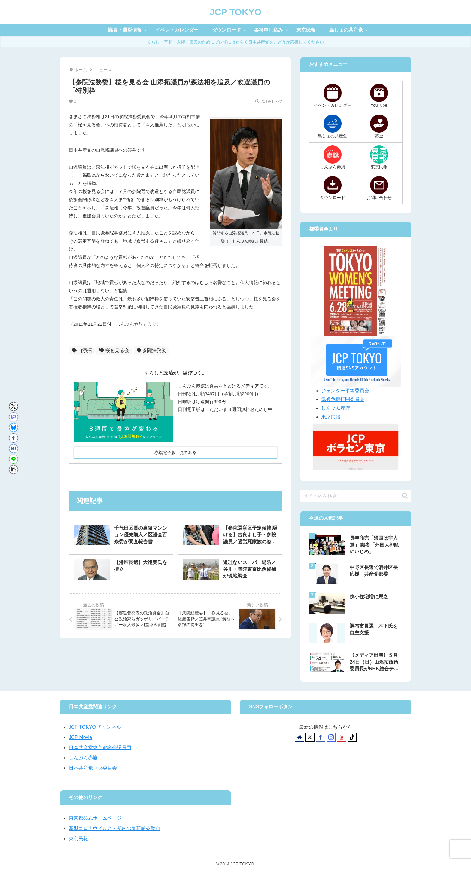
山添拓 (82, 350)
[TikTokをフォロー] (352, 737)
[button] (13, 469)
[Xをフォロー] (310, 737)
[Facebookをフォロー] (320, 737)
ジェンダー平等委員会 (345, 390)
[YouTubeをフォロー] (341, 737)
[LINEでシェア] (13, 459)
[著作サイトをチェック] (299, 737)
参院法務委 (151, 350)
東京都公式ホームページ (95, 818)
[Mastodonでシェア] (13, 416)
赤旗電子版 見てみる (175, 452)
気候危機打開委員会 (342, 399)
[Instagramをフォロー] (331, 737)
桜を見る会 (114, 350)
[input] (355, 496)
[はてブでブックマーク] (13, 448)
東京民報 (330, 416)
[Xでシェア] (13, 406)
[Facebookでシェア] (13, 438)
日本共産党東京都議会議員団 (100, 747)
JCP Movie (80, 737)
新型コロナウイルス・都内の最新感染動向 (114, 828)
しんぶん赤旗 (335, 408)
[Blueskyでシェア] (13, 427)
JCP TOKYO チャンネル (95, 727)
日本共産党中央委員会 (93, 767)
